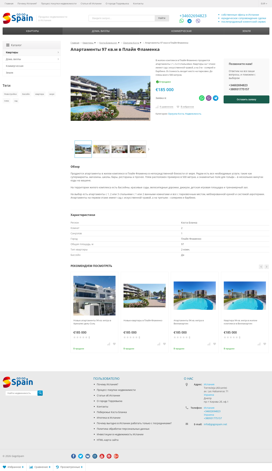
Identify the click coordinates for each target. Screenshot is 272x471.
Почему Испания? (27, 3)
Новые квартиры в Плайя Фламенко (143, 320)
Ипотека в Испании (108, 417)
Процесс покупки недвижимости (58, 3)
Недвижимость (193, 113)
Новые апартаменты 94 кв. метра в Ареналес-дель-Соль (92, 322)
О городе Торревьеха (117, 3)
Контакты (138, 3)
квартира (39, 94)
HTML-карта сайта (107, 439)
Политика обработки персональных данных (123, 428)
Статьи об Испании (91, 3)
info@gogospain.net (215, 424)
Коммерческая (181, 31)
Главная (9, 3)
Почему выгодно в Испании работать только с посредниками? (134, 423)
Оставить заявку (246, 99)
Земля (246, 31)
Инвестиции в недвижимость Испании (120, 434)
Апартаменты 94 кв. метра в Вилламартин (189, 322)
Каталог (14, 45)
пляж (6, 100)
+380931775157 (239, 89)
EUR (264, 3)
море (51, 94)
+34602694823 (193, 15)
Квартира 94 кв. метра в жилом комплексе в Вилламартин (240, 322)
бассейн (26, 94)
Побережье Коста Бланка (112, 412)
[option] (83, 149)
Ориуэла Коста (176, 113)
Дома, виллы (101, 31)
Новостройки (10, 94)
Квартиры (32, 31)
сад (15, 100)
